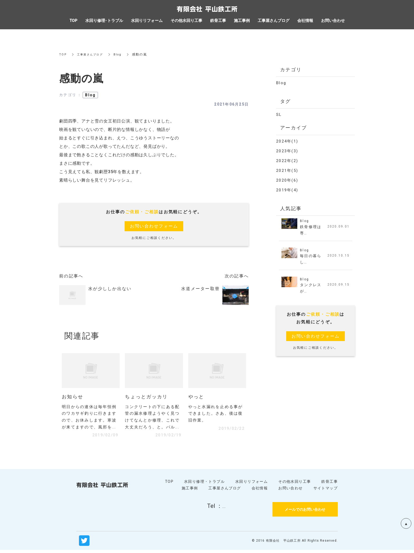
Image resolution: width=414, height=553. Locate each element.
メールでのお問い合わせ (305, 512)
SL (279, 114)
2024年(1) (287, 141)
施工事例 (190, 491)
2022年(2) (287, 160)
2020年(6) (287, 180)
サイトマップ (325, 491)
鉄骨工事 (329, 484)
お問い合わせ (290, 491)
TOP (63, 54)
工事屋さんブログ (93, 54)
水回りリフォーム (251, 484)
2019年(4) (287, 190)
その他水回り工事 (294, 484)
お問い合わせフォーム (154, 226)
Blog (122, 54)
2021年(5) (287, 170)
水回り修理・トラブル (204, 484)
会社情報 (260, 491)
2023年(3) (287, 151)
